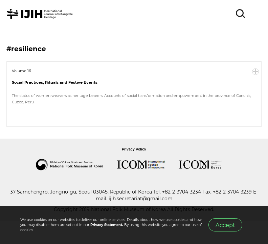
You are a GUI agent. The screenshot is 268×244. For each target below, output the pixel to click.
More (255, 71)
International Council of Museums (148, 164)
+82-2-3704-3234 (181, 192)
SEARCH (241, 13)
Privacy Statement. (106, 225)
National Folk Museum (76, 164)
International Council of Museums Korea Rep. (207, 164)
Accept (225, 225)
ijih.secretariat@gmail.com (141, 199)
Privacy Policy (134, 149)
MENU (256, 13)
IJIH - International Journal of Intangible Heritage (41, 14)
